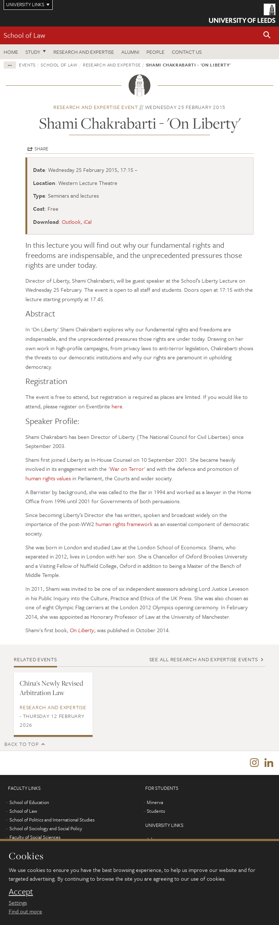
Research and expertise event (95, 107)
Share (41, 148)
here (116, 406)
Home (11, 52)
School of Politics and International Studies (51, 819)
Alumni (130, 52)
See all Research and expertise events (203, 659)
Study (32, 52)
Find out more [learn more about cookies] (25, 911)
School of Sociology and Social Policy (45, 828)
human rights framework (124, 524)
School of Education (29, 802)
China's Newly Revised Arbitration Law (51, 687)
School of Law (24, 35)
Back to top (21, 744)
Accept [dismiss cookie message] (21, 891)
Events (27, 64)
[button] (267, 35)
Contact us (187, 52)
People (155, 52)
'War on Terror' (126, 469)
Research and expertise (83, 52)
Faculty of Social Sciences (34, 837)
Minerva (155, 802)
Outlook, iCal (77, 222)
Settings (18, 902)
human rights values (48, 478)
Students (156, 811)
